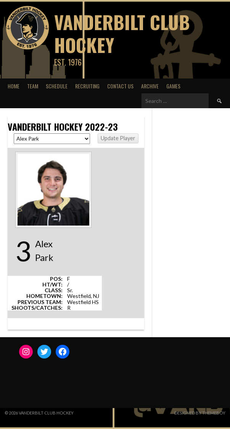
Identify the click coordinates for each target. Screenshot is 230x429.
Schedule (57, 86)
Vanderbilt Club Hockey (122, 33)
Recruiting (87, 86)
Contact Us (120, 86)
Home (13, 86)
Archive (150, 86)
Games (173, 86)
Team (32, 86)
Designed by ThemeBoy (199, 412)
